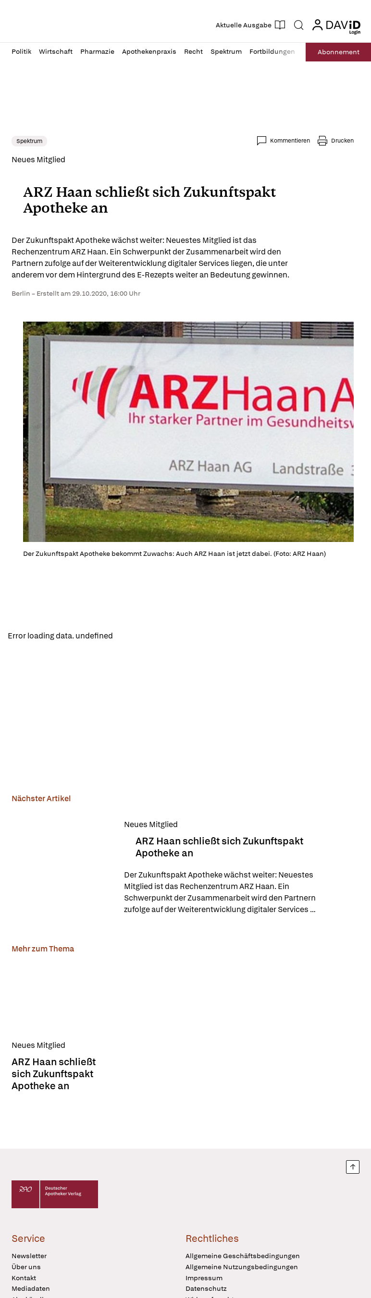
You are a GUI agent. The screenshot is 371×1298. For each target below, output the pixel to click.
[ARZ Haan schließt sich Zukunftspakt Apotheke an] (62, 867)
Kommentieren (290, 140)
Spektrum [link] (29, 141)
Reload (133, 635)
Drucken (342, 140)
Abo (338, 52)
